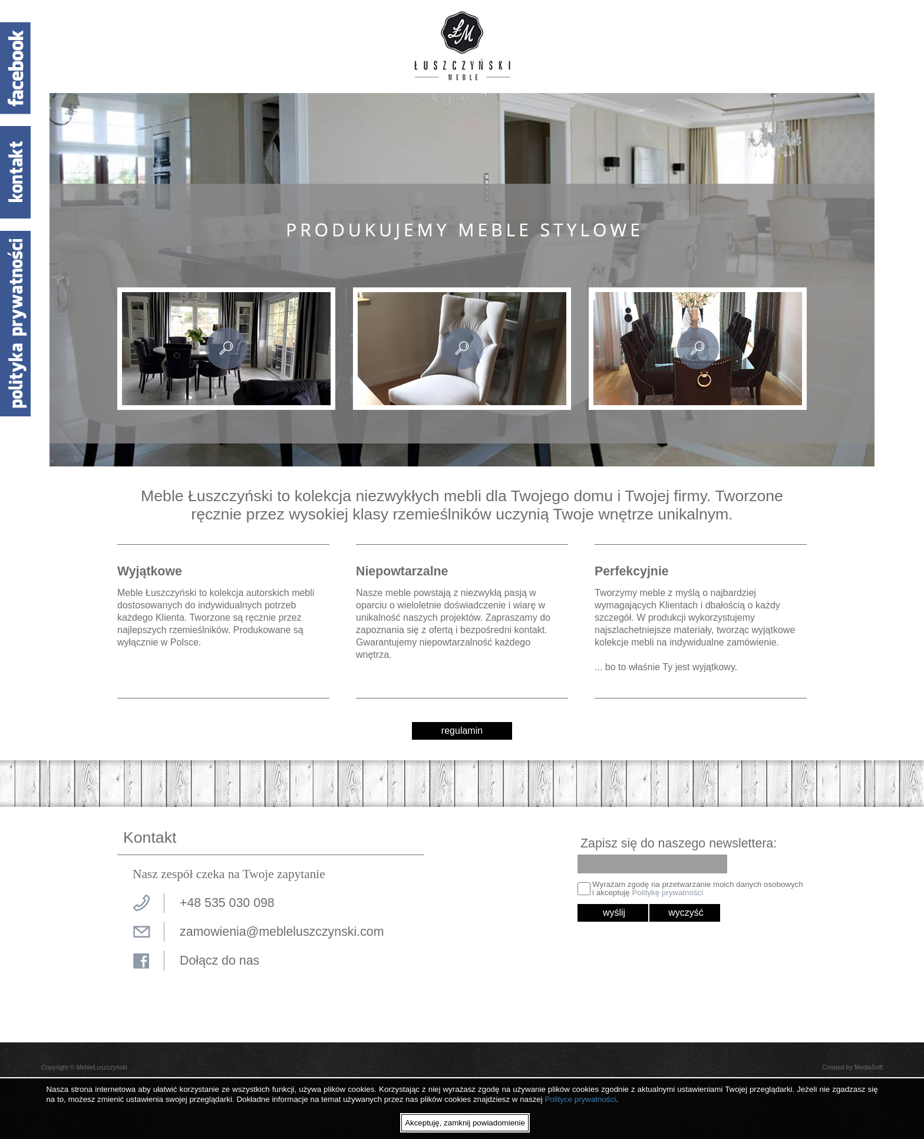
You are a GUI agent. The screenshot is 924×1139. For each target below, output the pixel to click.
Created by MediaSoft (852, 1067)
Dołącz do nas (219, 960)
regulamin (462, 731)
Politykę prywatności (667, 892)
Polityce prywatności (580, 1099)
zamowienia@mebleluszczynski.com (282, 932)
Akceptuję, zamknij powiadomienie (465, 1122)
